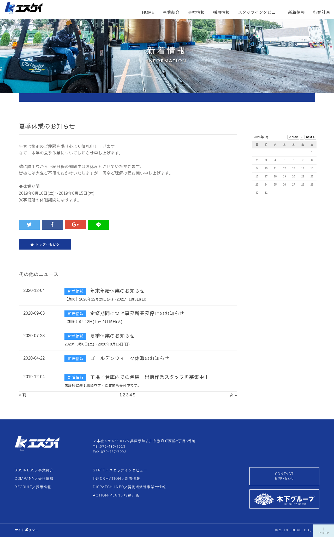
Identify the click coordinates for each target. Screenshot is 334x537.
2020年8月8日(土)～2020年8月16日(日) (96, 344)
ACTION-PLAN (116, 495)
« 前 (22, 395)
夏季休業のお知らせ (112, 336)
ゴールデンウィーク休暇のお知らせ (129, 358)
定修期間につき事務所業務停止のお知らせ (137, 313)
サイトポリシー (26, 530)
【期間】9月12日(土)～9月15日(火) (93, 322)
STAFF (120, 470)
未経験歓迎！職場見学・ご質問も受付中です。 (102, 385)
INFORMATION (116, 478)
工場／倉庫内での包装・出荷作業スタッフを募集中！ (149, 377)
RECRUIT (33, 487)
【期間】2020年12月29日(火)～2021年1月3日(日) (105, 299)
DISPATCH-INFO (129, 487)
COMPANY (34, 478)
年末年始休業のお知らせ (117, 291)
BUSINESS (34, 470)
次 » (233, 395)
